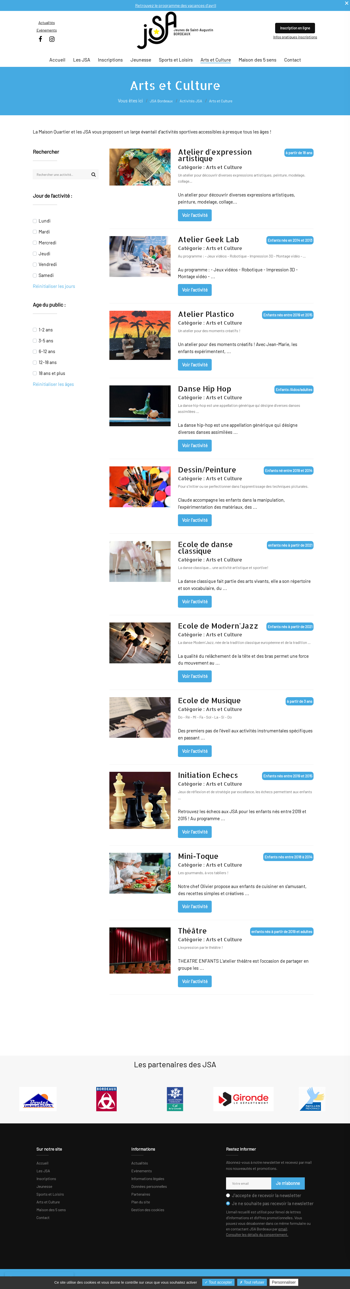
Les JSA (81, 59)
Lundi (45, 220)
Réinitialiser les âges (53, 384)
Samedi (46, 275)
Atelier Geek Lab (208, 239)
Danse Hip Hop (204, 388)
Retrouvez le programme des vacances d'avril (175, 5)
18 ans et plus (52, 373)
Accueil (57, 59)
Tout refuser (252, 1282)
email (282, 1229)
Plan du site (140, 1202)
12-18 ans (48, 362)
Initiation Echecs (208, 775)
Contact (292, 59)
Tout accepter (218, 1282)
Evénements (46, 30)
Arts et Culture (216, 59)
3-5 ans (46, 340)
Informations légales (147, 1178)
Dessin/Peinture (207, 469)
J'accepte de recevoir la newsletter (266, 1195)
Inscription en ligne (295, 28)
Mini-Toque (198, 856)
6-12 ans (47, 351)
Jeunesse (141, 59)
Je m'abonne (287, 1183)
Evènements (141, 1170)
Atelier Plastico (206, 314)
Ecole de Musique (209, 700)
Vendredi (48, 264)
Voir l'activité (195, 215)
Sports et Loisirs (176, 59)
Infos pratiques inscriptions (295, 37)
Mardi (44, 231)
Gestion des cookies (147, 1209)
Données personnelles (149, 1186)
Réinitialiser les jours (54, 286)
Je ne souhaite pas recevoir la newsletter (273, 1203)
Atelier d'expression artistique (215, 155)
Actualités (46, 22)
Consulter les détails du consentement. (257, 1234)
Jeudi (44, 253)
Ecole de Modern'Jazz (218, 625)
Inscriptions (110, 59)
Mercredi (47, 242)
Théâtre (192, 930)
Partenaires (140, 1194)
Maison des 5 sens (257, 59)
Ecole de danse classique (205, 547)
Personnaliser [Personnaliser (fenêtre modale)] (284, 1282)
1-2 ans (46, 329)
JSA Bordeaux (161, 100)
